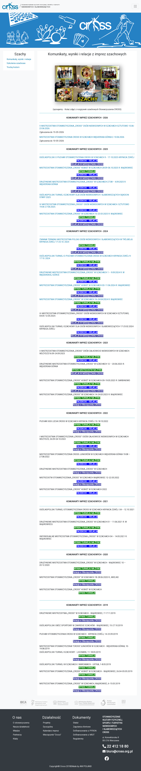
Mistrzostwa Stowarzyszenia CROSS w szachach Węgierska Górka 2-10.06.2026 (81, 137)
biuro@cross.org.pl (119, 751)
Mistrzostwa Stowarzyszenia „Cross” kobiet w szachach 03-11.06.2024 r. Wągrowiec (84, 285)
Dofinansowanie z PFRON (84, 730)
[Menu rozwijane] (135, 6)
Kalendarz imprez (51, 730)
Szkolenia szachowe (16, 63)
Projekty (46, 723)
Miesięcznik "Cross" (52, 734)
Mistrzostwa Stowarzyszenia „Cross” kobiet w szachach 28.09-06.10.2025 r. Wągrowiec (86, 168)
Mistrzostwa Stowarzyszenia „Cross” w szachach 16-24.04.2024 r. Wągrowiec (81, 299)
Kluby (15, 738)
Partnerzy (17, 734)
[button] (31, 6)
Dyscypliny (48, 727)
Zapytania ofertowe (82, 727)
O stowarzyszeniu (21, 723)
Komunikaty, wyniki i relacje (19, 59)
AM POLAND (86, 766)
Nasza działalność (21, 727)
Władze (16, 730)
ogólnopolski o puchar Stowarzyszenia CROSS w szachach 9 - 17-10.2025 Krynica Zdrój (86, 157)
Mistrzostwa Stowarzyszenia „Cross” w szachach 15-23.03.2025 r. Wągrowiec (81, 214)
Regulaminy (78, 738)
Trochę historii (13, 67)
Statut (75, 723)
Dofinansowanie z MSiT (83, 734)
